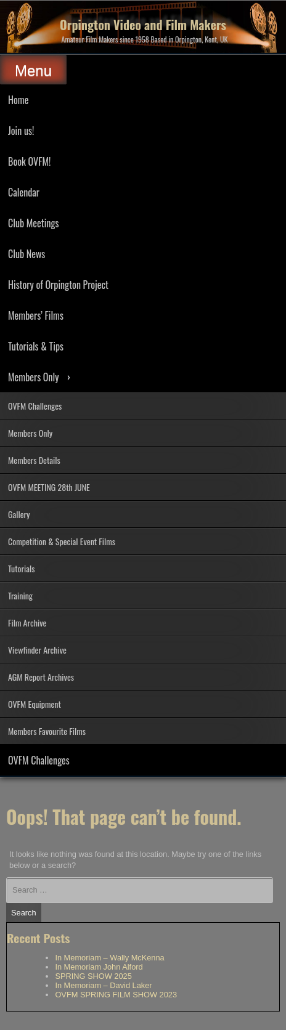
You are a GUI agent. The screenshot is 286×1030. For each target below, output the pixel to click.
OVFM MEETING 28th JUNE (49, 487)
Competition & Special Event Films (61, 541)
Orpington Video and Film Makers (143, 24)
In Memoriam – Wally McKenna (109, 957)
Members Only (33, 377)
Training (20, 595)
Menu (33, 70)
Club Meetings (33, 223)
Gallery (19, 514)
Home (18, 99)
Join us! (21, 130)
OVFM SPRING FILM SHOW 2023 (116, 994)
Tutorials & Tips (35, 346)
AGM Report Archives (41, 676)
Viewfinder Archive (37, 649)
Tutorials (21, 568)
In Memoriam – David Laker (103, 985)
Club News (26, 253)
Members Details (34, 459)
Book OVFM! (29, 161)
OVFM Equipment (34, 703)
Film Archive (27, 622)
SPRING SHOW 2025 (93, 976)
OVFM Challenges (35, 405)
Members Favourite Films (47, 730)
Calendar (23, 192)
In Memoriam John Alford (98, 966)
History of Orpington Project (58, 284)
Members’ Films (35, 315)
